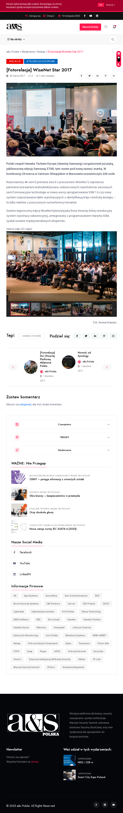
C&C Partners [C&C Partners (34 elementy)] (53, 603)
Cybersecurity (62, 476)
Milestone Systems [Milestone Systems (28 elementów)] (75, 635)
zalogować (25, 404)
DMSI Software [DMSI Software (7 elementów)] (21, 619)
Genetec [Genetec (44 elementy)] (71, 619)
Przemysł (35, 492)
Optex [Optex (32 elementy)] (68, 643)
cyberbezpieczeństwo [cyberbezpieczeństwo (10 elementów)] (42, 611)
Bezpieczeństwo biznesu (42, 476)
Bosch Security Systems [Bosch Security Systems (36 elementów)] (26, 603)
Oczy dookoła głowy (41, 512)
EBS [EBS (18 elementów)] (38, 619)
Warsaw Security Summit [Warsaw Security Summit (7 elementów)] (26, 667)
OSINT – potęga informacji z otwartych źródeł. (57, 479)
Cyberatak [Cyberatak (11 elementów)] (18, 611)
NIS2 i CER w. (85, 762)
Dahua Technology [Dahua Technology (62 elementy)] (91, 611)
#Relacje (15, 61)
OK (100, 5)
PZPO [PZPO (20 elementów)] (16, 651)
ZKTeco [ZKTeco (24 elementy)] (51, 667)
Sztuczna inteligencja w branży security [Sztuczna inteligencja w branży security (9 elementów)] (49, 659)
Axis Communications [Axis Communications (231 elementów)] (76, 595)
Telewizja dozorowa (54, 525)
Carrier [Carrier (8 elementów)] (71, 603)
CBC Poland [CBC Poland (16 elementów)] (89, 603)
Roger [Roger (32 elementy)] (43, 651)
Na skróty (14, 39)
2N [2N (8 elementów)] (14, 595)
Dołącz (50, 16)
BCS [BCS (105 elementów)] (97, 595)
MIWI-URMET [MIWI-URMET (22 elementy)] (99, 635)
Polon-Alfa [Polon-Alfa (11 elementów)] (103, 643)
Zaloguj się (35, 16)
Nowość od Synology (84, 354)
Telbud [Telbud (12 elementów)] (81, 659)
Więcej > (110, 5)
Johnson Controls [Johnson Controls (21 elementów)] (81, 627)
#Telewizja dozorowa (41, 61)
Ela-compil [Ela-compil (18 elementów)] (54, 619)
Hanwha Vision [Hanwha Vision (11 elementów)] (21, 627)
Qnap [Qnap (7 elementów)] (29, 651)
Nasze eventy (90, 26)
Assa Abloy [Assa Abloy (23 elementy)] (51, 595)
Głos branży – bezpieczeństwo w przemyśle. (55, 496)
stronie (35, 761)
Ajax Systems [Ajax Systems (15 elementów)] (31, 595)
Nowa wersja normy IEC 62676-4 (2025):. (54, 529)
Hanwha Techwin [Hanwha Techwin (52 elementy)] (92, 619)
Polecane (34, 509)
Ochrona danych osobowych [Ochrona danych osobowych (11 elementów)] (43, 643)
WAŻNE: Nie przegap (80, 476)
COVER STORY (36, 525)
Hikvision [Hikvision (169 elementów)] (41, 627)
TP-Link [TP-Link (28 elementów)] (96, 659)
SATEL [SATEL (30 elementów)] (57, 651)
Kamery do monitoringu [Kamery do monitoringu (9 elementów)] (25, 635)
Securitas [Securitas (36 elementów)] (98, 651)
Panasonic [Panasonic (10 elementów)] (84, 643)
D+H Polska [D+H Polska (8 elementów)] (68, 611)
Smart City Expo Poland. (92, 777)
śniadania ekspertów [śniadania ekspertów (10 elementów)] (73, 667)
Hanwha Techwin (31, 336)
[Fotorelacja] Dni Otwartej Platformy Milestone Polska (47, 359)
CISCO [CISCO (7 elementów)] (106, 603)
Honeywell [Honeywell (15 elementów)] (59, 627)
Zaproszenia (84, 759)
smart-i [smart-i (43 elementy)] (17, 659)
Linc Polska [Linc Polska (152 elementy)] (52, 635)
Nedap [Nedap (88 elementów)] (16, 643)
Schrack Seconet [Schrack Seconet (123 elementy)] (77, 651)
